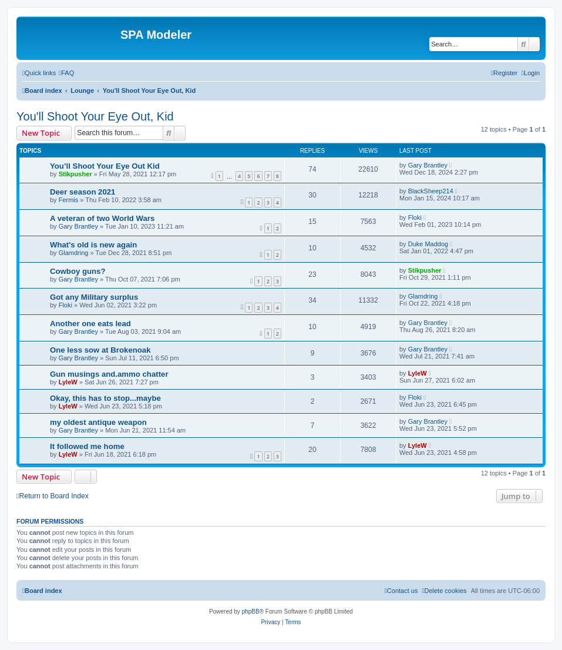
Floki (415, 217)
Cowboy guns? (78, 271)
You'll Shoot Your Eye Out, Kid (95, 116)
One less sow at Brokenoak (100, 350)
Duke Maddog (428, 243)
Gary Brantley (427, 165)
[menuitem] (66, 73)
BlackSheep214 (430, 191)
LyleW (68, 382)
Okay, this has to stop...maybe (105, 398)
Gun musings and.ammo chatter (109, 374)
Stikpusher (75, 173)
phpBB (251, 611)
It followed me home (87, 446)
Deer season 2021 (82, 191)
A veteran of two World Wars (102, 218)
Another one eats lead (90, 323)
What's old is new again (93, 244)
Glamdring (74, 252)
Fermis (69, 199)
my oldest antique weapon (98, 422)
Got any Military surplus (94, 297)
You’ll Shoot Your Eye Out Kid (105, 166)
